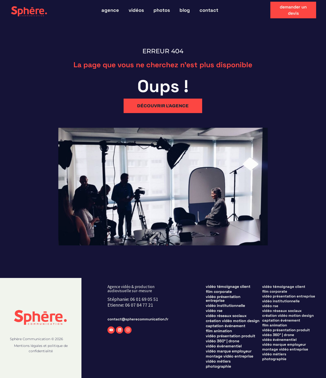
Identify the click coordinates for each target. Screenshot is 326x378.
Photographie (218, 366)
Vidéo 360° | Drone (222, 341)
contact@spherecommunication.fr (137, 319)
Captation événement (225, 326)
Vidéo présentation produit (230, 336)
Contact (209, 10)
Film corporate (219, 292)
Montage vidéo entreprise (229, 356)
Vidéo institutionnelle (225, 306)
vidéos (136, 10)
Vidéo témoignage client (228, 287)
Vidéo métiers (218, 361)
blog (185, 10)
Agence (110, 10)
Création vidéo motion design (232, 321)
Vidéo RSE (214, 311)
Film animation (219, 331)
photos (161, 10)
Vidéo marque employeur (229, 351)
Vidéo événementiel (224, 346)
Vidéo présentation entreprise (223, 299)
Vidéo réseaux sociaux (226, 316)
